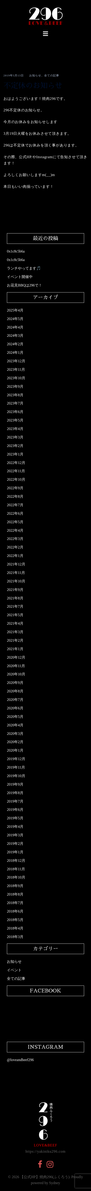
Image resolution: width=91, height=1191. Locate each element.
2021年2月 (15, 640)
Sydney (54, 1183)
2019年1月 (15, 852)
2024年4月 (15, 327)
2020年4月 (15, 725)
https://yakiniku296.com (45, 1151)
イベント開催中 (20, 277)
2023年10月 (16, 378)
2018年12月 (16, 860)
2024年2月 (15, 344)
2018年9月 (15, 886)
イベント (14, 970)
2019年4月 (15, 827)
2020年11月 (16, 666)
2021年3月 (15, 632)
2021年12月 (16, 564)
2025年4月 (15, 310)
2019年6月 (15, 810)
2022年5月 (15, 522)
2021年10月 (16, 581)
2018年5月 (15, 920)
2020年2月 (15, 742)
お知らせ (35, 75)
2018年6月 (15, 911)
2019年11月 (16, 767)
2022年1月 (15, 556)
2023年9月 (15, 386)
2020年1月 (15, 750)
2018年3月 (15, 937)
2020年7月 (15, 700)
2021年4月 (15, 623)
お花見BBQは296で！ (24, 285)
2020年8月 (15, 691)
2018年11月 (16, 869)
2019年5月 (15, 818)
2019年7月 (15, 801)
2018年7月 (15, 903)
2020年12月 (16, 657)
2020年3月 (15, 734)
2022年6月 (15, 513)
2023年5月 (15, 420)
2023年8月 (15, 395)
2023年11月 (16, 369)
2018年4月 (15, 928)
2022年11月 (16, 471)
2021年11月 (16, 573)
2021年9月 (15, 590)
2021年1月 (15, 649)
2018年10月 (16, 877)
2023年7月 (15, 403)
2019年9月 (15, 784)
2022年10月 (16, 479)
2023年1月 (15, 454)
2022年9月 (15, 488)
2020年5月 (15, 717)
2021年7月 (15, 606)
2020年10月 (16, 674)
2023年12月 (16, 361)
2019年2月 (15, 843)
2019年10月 (16, 776)
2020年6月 (15, 708)
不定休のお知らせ (32, 85)
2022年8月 (15, 496)
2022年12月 (16, 463)
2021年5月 (15, 615)
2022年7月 (15, 505)
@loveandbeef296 (20, 1060)
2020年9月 (15, 683)
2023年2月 (15, 446)
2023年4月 (15, 429)
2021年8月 (15, 598)
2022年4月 (15, 530)
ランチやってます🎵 (24, 268)
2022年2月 (15, 547)
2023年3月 (15, 437)
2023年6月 (15, 412)
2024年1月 (15, 352)
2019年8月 (15, 793)
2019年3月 (15, 835)
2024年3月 (15, 335)
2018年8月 (15, 894)
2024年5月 (15, 319)
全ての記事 (51, 75)
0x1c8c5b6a (16, 251)
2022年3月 (15, 539)
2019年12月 (16, 759)
